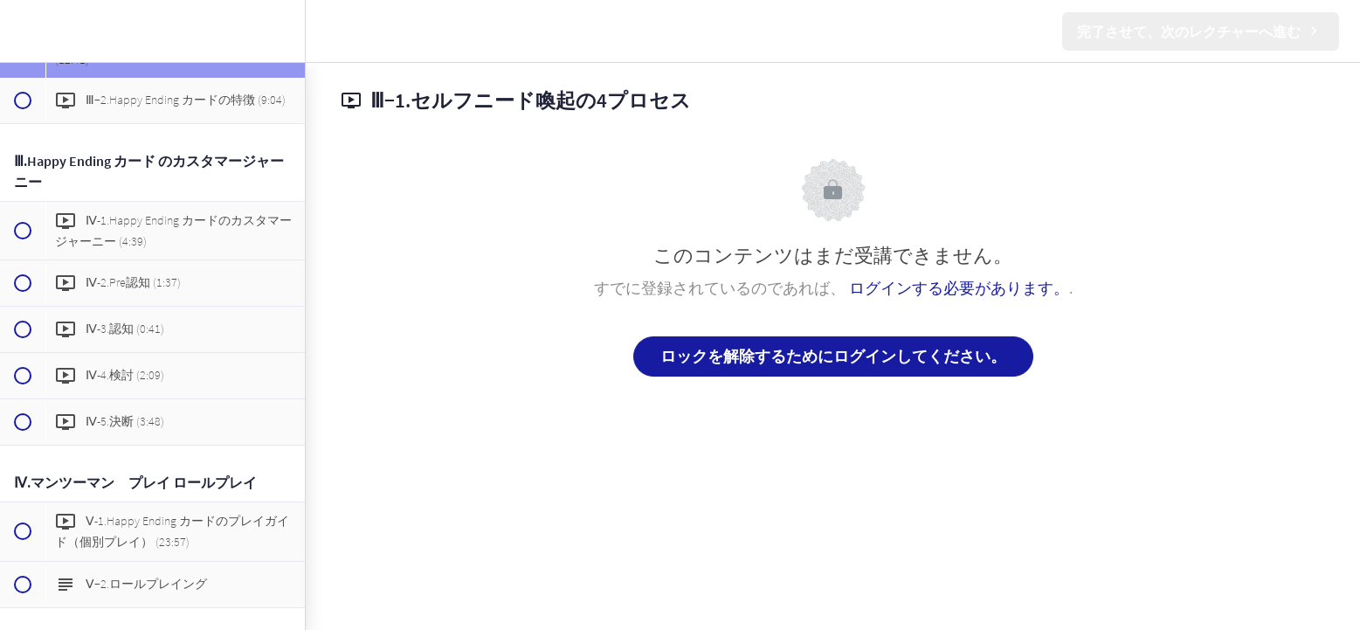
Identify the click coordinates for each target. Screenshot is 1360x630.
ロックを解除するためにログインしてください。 (833, 356)
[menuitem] (283, 31)
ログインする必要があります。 (959, 288)
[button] (22, 31)
